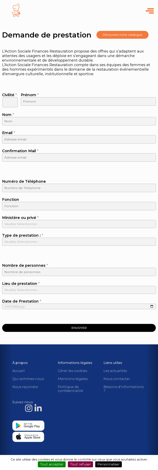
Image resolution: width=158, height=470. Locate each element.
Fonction (10, 199)
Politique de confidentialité (70, 389)
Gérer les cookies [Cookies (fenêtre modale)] (72, 371)
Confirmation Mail (20, 151)
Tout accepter (52, 464)
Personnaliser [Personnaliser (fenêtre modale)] (108, 464)
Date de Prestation (21, 301)
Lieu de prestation (21, 283)
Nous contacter (116, 379)
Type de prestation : (22, 235)
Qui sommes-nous (28, 379)
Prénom (30, 95)
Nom (8, 114)
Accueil (18, 371)
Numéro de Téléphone (24, 181)
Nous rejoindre (25, 387)
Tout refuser (80, 464)
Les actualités (115, 371)
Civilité (9, 95)
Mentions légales (73, 379)
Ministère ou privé (20, 217)
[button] (79, 328)
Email (8, 133)
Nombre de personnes (25, 265)
